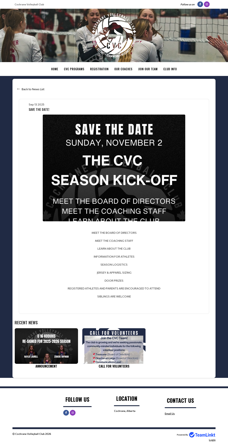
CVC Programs (74, 69)
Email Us (170, 413)
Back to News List (33, 89)
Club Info (170, 69)
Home (54, 69)
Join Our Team (148, 69)
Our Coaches (123, 69)
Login (212, 439)
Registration (99, 69)
